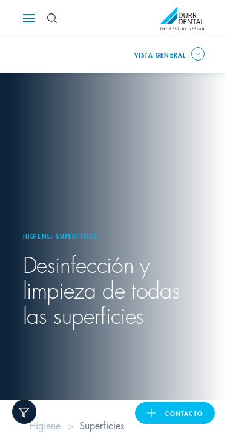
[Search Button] (52, 18)
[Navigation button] (29, 18)
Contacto (184, 413)
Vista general (160, 54)
